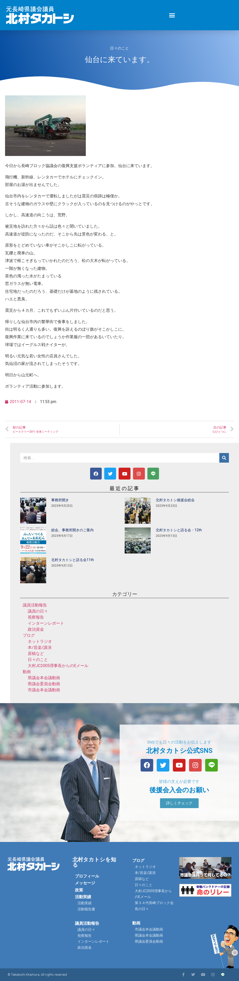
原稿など (36, 653)
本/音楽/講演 (39, 647)
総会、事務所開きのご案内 (72, 530)
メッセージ (85, 883)
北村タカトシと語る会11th (72, 560)
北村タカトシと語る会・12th (179, 530)
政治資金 (36, 629)
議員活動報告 (35, 605)
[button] (172, 15)
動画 (27, 671)
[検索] (224, 458)
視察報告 (36, 617)
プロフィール (87, 876)
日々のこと (119, 48)
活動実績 (83, 896)
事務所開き (60, 500)
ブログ (29, 635)
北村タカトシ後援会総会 (175, 500)
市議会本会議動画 (44, 689)
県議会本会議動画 (44, 677)
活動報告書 (86, 909)
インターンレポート (46, 623)
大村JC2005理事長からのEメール (58, 665)
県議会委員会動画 (44, 683)
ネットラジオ (40, 641)
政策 (79, 890)
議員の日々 (38, 611)
